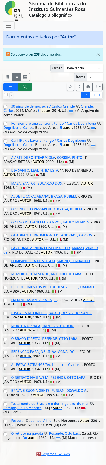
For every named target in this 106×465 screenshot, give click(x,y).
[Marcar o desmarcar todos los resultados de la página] (6, 94)
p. (85, 95)
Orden (57, 68)
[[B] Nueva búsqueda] (25, 87)
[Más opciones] (97, 87)
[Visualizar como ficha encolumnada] (16, 77)
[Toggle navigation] (9, 25)
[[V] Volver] (10, 87)
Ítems (80, 77)
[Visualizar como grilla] (25, 77)
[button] (80, 87)
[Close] (98, 54)
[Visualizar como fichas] (7, 77)
